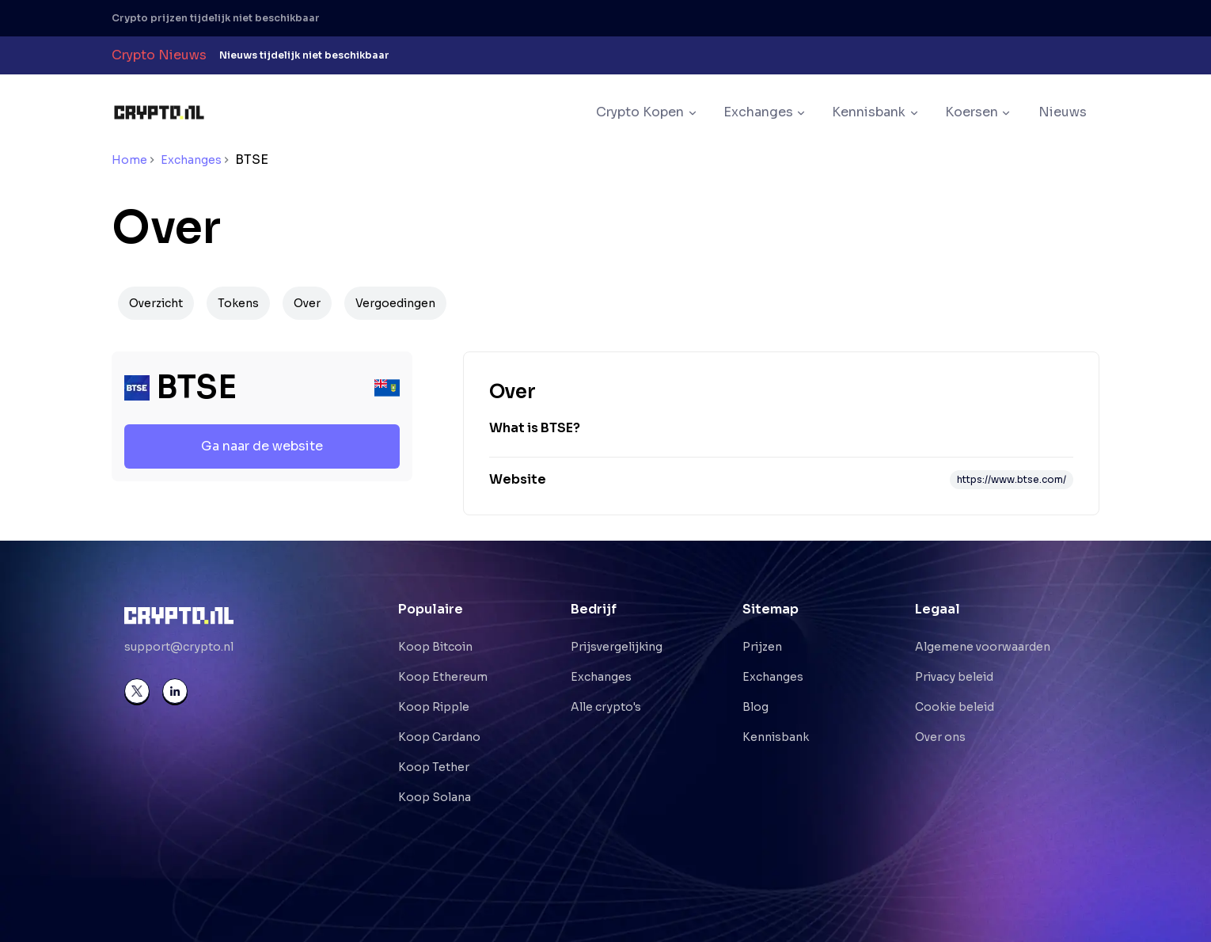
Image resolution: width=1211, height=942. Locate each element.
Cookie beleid (954, 707)
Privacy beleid (954, 677)
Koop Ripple (433, 707)
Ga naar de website (262, 446)
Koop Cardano (439, 737)
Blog (755, 707)
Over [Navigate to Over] (307, 303)
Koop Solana (434, 797)
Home (129, 160)
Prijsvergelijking (616, 647)
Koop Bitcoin (435, 647)
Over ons (940, 737)
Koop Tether (433, 767)
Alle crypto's (606, 707)
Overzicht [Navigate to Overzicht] (156, 303)
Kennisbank (775, 737)
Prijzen (762, 647)
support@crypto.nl (178, 647)
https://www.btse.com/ (1011, 479)
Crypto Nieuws (159, 55)
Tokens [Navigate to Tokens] (238, 303)
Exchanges (191, 160)
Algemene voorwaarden (982, 647)
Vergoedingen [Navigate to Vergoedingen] (395, 303)
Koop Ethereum (443, 677)
